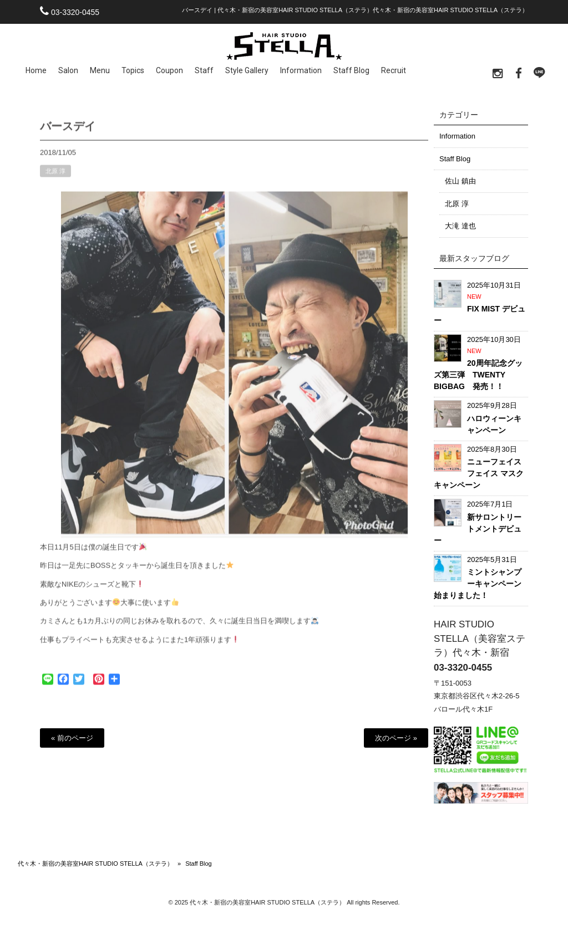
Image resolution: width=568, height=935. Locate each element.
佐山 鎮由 (460, 181)
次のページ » (396, 738)
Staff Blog (454, 159)
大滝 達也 (460, 226)
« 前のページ (72, 738)
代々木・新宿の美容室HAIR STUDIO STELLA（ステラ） (95, 863)
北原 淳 (55, 176)
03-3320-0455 (75, 12)
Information (457, 136)
